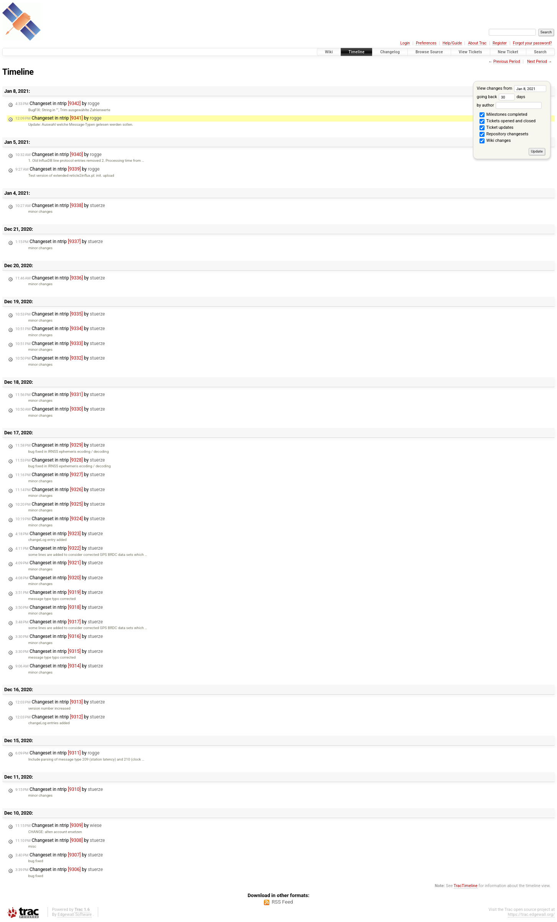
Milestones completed (503, 115)
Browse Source (429, 52)
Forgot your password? (532, 43)
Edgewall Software (75, 914)
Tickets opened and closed (508, 121)
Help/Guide (452, 43)
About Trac (477, 43)
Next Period (537, 61)
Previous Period (506, 61)
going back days (501, 96)
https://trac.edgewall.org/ (531, 914)
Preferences (426, 43)
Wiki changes (495, 141)
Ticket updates (496, 128)
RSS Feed (282, 902)
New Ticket (508, 52)
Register (500, 43)
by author (509, 105)
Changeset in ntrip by (57, 103)
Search (540, 52)
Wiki (329, 52)
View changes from (511, 88)
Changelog (390, 52)
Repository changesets (504, 134)
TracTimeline (466, 885)
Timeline (357, 52)
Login (405, 43)
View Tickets (470, 52)
